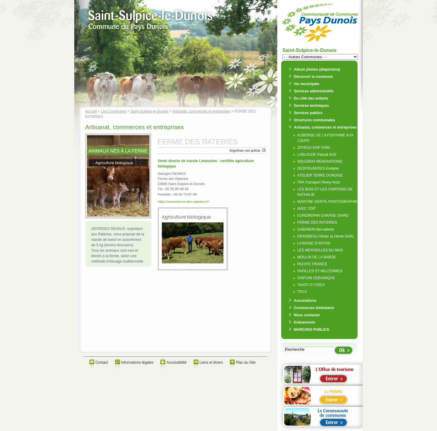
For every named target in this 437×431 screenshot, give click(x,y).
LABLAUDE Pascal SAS (316, 154)
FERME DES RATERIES (317, 222)
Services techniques (311, 106)
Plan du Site (245, 362)
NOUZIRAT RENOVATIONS (319, 161)
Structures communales (314, 120)
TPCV (302, 292)
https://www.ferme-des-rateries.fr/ (183, 201)
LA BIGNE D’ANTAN (313, 243)
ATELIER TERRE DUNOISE (320, 175)
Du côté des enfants (311, 98)
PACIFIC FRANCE (312, 264)
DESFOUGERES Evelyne (318, 168)
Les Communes (113, 111)
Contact (101, 362)
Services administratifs (313, 91)
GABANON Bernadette (315, 229)
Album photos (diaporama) (317, 69)
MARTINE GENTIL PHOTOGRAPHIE (327, 202)
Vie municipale (306, 84)
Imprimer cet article (245, 150)
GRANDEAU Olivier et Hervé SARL (325, 236)
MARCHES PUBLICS (311, 329)
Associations (305, 301)
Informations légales (137, 362)
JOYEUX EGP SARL (314, 147)
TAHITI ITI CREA (311, 285)
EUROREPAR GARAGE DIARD (323, 215)
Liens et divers (211, 362)
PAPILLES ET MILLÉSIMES (319, 271)
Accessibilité (176, 362)
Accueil (91, 111)
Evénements (304, 322)
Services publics (308, 113)
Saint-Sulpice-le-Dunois (149, 111)
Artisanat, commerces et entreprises (201, 111)
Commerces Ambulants (314, 308)
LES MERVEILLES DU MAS (320, 250)
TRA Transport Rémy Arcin (318, 182)
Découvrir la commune (313, 77)
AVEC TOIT (306, 208)
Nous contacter (307, 315)
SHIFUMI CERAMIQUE (316, 278)
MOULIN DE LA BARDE (316, 257)
